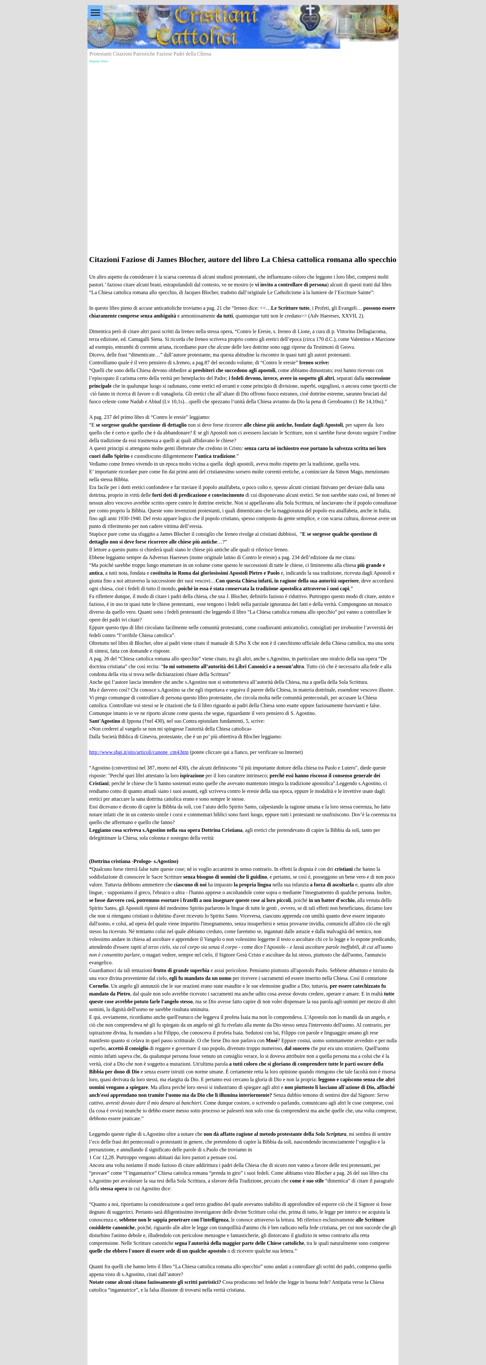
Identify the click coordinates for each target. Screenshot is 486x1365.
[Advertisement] (243, 110)
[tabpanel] (243, 778)
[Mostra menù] (95, 12)
